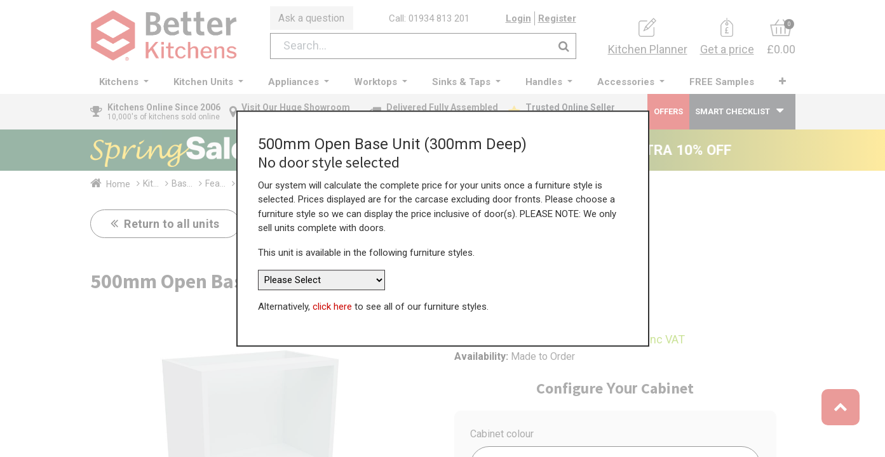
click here (332, 301)
